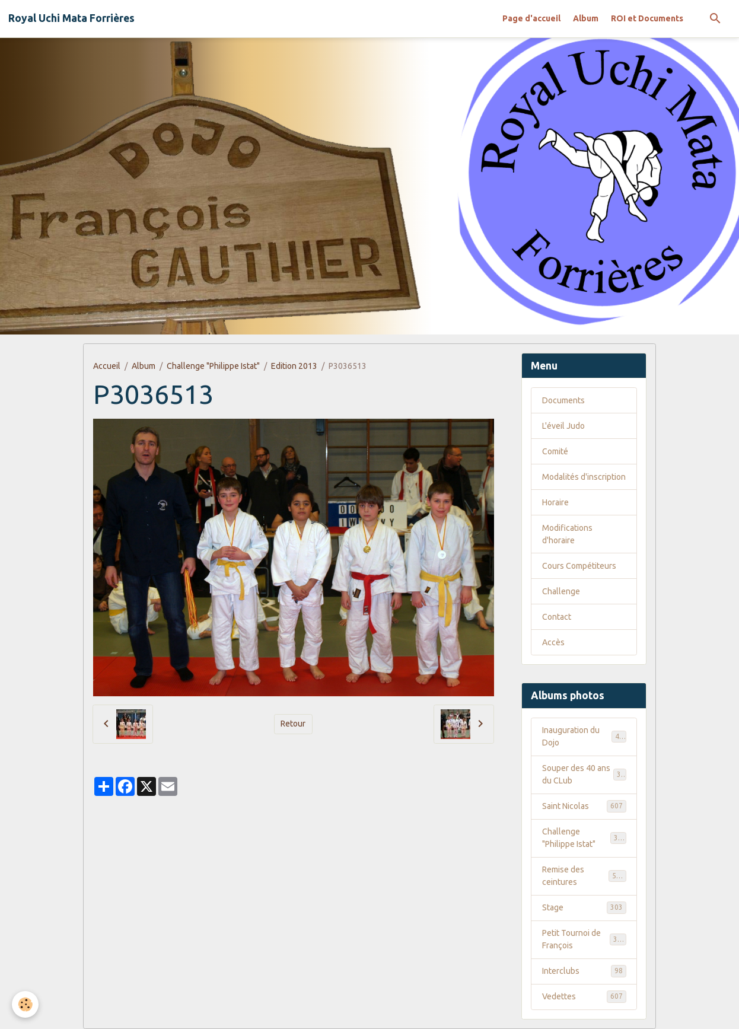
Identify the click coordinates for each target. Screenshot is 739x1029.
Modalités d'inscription (584, 477)
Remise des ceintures (584, 876)
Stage (584, 907)
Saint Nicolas (584, 806)
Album (585, 18)
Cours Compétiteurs (579, 566)
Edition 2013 (294, 366)
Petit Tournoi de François (584, 939)
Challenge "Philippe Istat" (213, 366)
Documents (563, 400)
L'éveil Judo (563, 426)
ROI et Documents (647, 18)
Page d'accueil (531, 18)
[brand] (71, 18)
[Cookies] (25, 1004)
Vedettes (584, 996)
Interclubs (584, 971)
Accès (553, 642)
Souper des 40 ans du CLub (584, 774)
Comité (555, 451)
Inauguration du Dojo (584, 736)
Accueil (106, 366)
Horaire (555, 502)
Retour (293, 723)
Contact (556, 617)
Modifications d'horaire (567, 534)
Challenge (561, 591)
